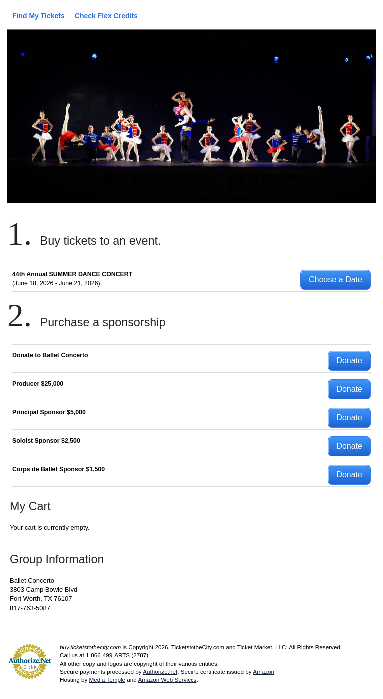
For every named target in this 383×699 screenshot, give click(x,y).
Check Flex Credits (106, 16)
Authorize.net (160, 671)
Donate (349, 360)
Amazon (263, 671)
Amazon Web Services (167, 679)
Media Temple (107, 679)
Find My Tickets (38, 16)
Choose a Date (335, 279)
